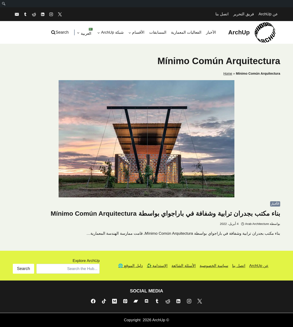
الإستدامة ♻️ (157, 266)
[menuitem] (3, 3)
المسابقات (157, 32)
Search (23, 268)
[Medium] (114, 301)
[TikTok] (104, 301)
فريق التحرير (243, 14)
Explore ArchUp (86, 261)
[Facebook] (93, 301)
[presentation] (146, 138)
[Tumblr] (25, 14)
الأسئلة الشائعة (183, 266)
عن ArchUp (268, 14)
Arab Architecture (257, 224)
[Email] (17, 14)
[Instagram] (51, 14)
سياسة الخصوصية (214, 266)
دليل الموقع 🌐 (130, 266)
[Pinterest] (125, 301)
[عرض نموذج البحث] (60, 32)
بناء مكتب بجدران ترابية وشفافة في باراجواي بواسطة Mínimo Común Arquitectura (165, 213)
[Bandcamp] (135, 301)
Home (227, 73)
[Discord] (146, 301)
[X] (60, 14)
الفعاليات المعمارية (186, 32)
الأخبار (211, 32)
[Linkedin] (42, 14)
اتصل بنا (222, 14)
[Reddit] (34, 14)
